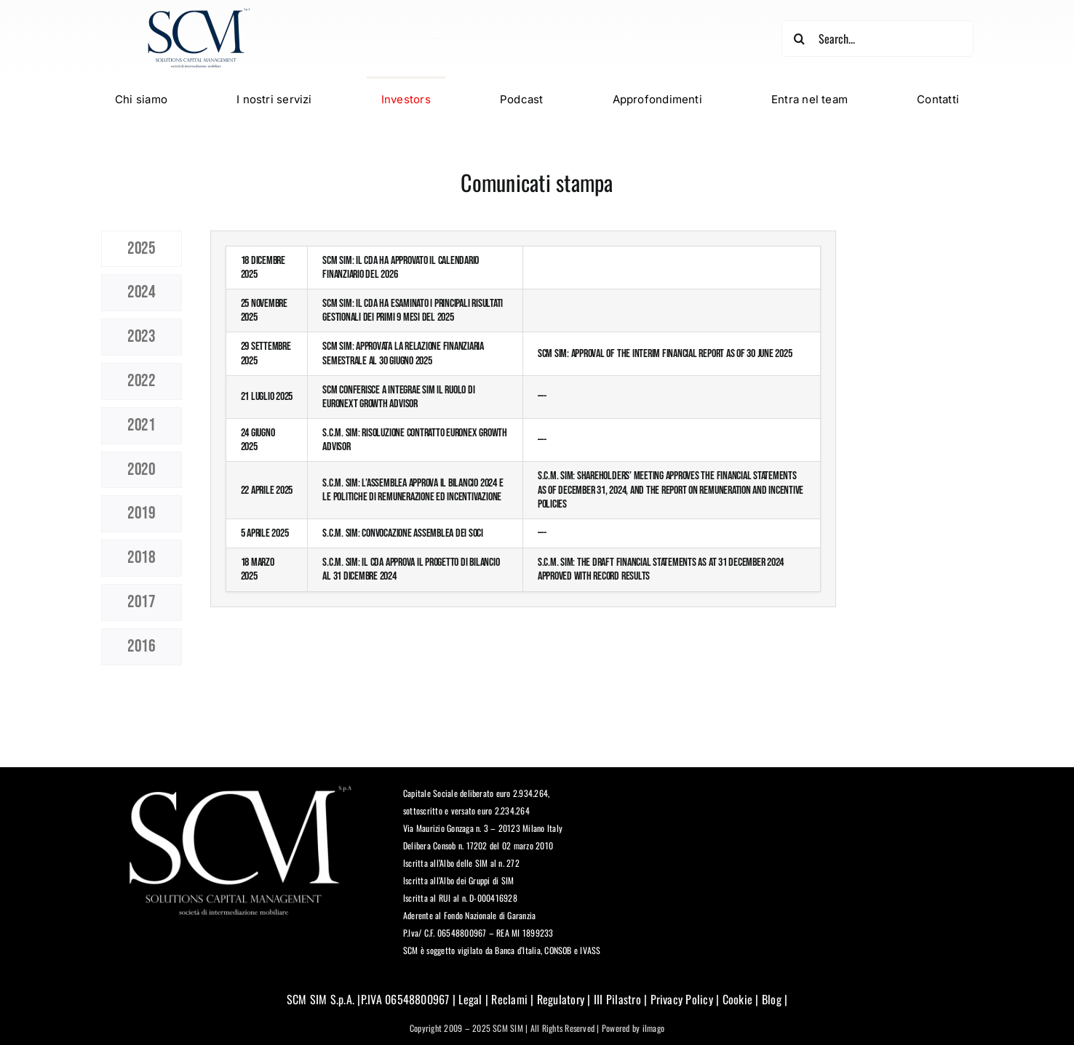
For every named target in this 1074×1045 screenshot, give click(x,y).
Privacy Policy (682, 999)
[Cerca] (799, 38)
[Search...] (877, 38)
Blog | (773, 999)
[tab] (141, 249)
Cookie (737, 999)
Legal (470, 999)
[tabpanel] (523, 452)
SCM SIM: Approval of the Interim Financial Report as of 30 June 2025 (665, 354)
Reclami (509, 999)
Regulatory (560, 999)
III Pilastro (616, 999)
